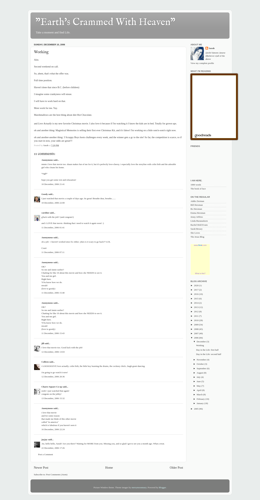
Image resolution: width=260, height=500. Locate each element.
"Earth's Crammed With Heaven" (105, 22)
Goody (44, 194)
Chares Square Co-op (51, 386)
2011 (196, 316)
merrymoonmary (139, 487)
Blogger (162, 487)
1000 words (196, 184)
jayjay (44, 439)
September (202, 368)
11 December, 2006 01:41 (53, 227)
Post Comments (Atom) (56, 474)
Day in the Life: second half (208, 354)
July (199, 377)
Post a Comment (45, 454)
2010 (196, 320)
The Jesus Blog (197, 237)
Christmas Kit (108, 130)
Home (109, 467)
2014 (196, 303)
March (200, 394)
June (199, 381)
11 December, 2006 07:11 (53, 252)
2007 (196, 333)
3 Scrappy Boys (72, 137)
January (200, 403)
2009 (196, 324)
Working (200, 345)
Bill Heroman (197, 205)
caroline (45, 212)
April (199, 390)
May (199, 386)
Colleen (45, 362)
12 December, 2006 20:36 (53, 376)
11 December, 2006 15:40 (53, 293)
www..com (200, 245)
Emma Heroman (198, 213)
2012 (196, 311)
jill (42, 343)
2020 (196, 285)
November (202, 359)
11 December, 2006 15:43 (53, 333)
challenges (91, 137)
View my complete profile (202, 63)
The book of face (198, 188)
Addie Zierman (197, 201)
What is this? (200, 273)
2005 (196, 409)
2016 (196, 294)
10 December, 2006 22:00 (53, 203)
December (201, 341)
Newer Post (41, 467)
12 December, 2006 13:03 (53, 352)
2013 (196, 307)
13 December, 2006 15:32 (53, 398)
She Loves (195, 233)
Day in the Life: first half (207, 350)
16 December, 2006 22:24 (53, 429)
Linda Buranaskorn (199, 221)
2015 (196, 298)
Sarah (212, 48)
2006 (196, 337)
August (200, 373)
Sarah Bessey (196, 229)
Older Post (176, 467)
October (200, 364)
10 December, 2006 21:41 (53, 184)
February (201, 399)
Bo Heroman (196, 209)
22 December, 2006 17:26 (53, 448)
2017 (196, 290)
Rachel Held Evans (199, 225)
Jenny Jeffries (197, 217)
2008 (196, 329)
